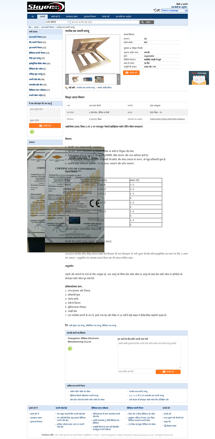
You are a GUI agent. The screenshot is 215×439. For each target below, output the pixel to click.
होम (30, 27)
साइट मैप (167, 422)
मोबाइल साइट (170, 426)
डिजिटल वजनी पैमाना (37, 53)
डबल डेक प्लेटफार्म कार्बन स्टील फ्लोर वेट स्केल (87, 400)
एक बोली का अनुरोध (179, 7)
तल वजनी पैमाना (47, 27)
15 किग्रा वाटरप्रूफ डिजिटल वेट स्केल (142, 424)
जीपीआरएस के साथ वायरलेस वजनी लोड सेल (106, 415)
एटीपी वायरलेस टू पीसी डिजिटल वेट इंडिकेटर (106, 421)
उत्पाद (36, 27)
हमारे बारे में (55, 16)
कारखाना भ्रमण (72, 16)
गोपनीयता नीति (47, 435)
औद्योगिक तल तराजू (93, 325)
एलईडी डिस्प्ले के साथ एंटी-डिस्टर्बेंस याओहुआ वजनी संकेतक (106, 428)
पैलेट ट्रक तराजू (35, 58)
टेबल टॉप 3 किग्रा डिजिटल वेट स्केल (141, 414)
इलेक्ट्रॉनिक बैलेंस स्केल (37, 63)
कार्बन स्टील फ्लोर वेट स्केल (80, 391)
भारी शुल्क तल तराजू (76, 325)
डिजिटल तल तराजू (109, 325)
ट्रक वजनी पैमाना (35, 47)
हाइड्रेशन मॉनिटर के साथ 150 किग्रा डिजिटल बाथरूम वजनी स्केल (141, 419)
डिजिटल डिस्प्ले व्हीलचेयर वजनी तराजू (84, 395)
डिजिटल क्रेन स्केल (36, 69)
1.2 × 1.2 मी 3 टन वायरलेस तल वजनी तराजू (146, 395)
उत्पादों (42, 16)
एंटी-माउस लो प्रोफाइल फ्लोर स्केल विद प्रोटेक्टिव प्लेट (149, 400)
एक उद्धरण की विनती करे (173, 418)
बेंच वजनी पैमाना (35, 42)
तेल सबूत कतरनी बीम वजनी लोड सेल (71, 414)
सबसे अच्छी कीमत (105, 87)
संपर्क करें (105, 16)
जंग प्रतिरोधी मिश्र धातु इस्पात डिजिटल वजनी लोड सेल (71, 419)
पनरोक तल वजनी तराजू (86, 87)
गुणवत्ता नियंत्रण (90, 16)
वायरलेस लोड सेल (35, 85)
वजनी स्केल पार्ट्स (36, 95)
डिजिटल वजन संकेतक (37, 90)
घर (33, 16)
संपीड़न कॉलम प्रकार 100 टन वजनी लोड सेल (70, 425)
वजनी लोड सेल (34, 79)
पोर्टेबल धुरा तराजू (35, 74)
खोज (148, 22)
